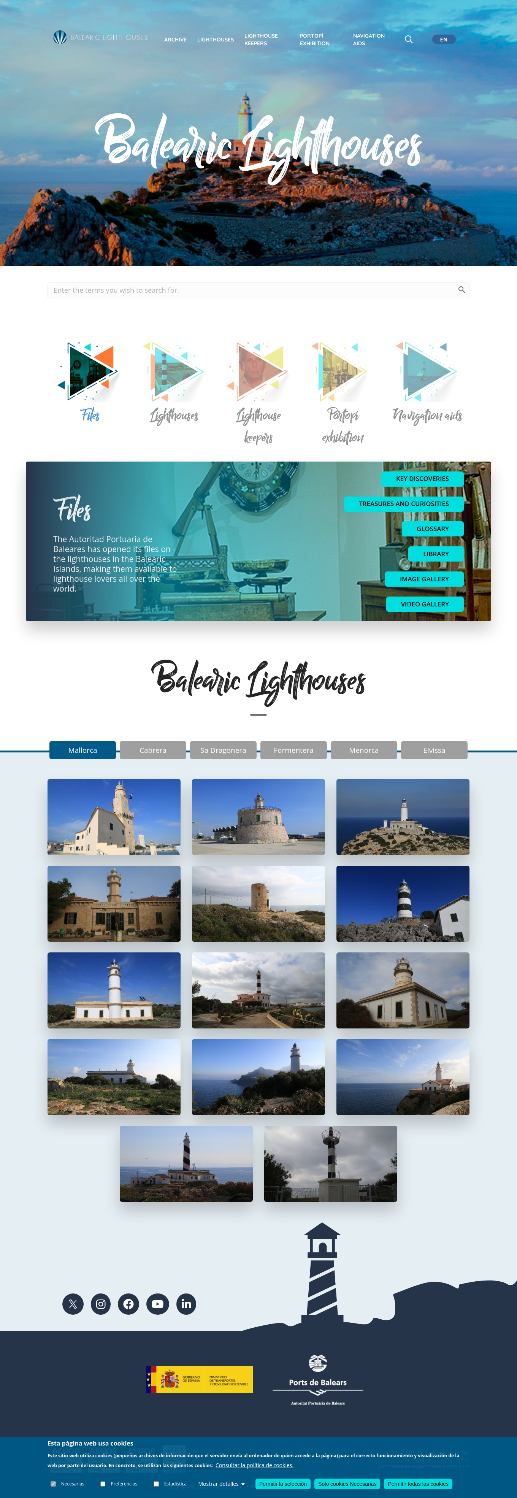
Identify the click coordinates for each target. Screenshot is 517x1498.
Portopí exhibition (315, 39)
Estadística (175, 1484)
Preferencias (124, 1484)
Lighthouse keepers (261, 39)
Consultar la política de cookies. (254, 1465)
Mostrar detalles (221, 1483)
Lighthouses (215, 39)
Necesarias (72, 1484)
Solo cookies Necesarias (347, 1484)
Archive (175, 39)
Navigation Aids (369, 39)
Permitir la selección (283, 1484)
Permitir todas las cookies (418, 1484)
